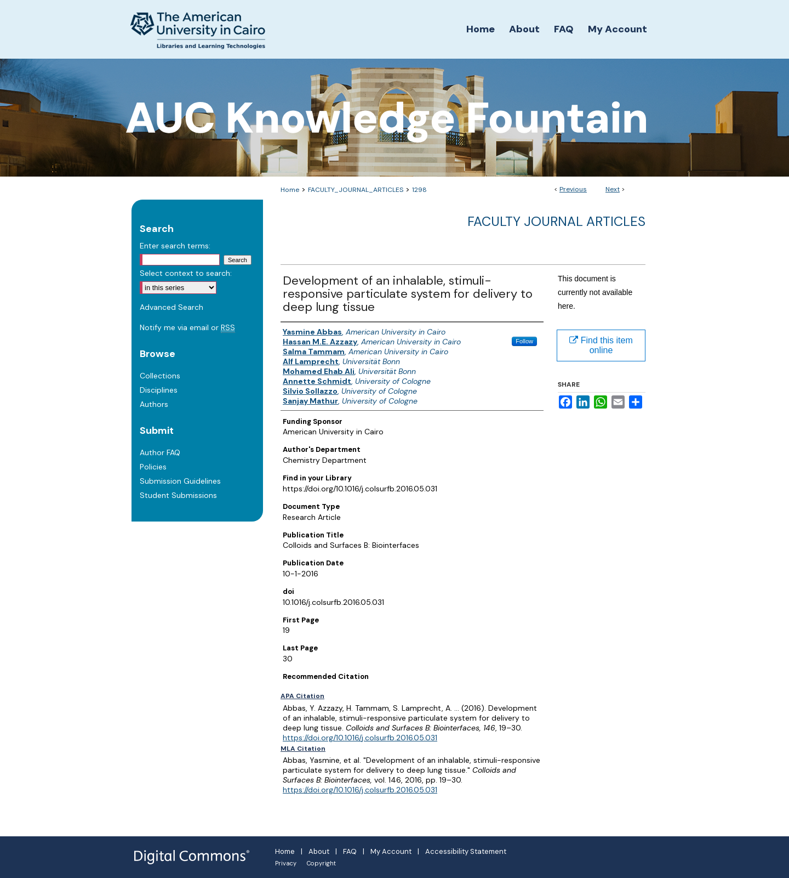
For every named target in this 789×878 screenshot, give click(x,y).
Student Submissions (178, 495)
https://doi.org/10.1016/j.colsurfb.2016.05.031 (360, 738)
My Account (390, 851)
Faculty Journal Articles (556, 221)
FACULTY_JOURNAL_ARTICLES (355, 189)
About (318, 851)
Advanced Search (171, 307)
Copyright (321, 863)
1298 (419, 189)
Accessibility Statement (465, 851)
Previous (573, 189)
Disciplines (159, 390)
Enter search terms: (175, 246)
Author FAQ (160, 452)
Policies (153, 467)
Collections (160, 376)
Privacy (285, 863)
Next (612, 189)
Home (290, 189)
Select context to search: (186, 273)
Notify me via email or (187, 327)
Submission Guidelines (180, 481)
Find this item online (601, 345)
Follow (524, 341)
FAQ (350, 851)
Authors (154, 404)
